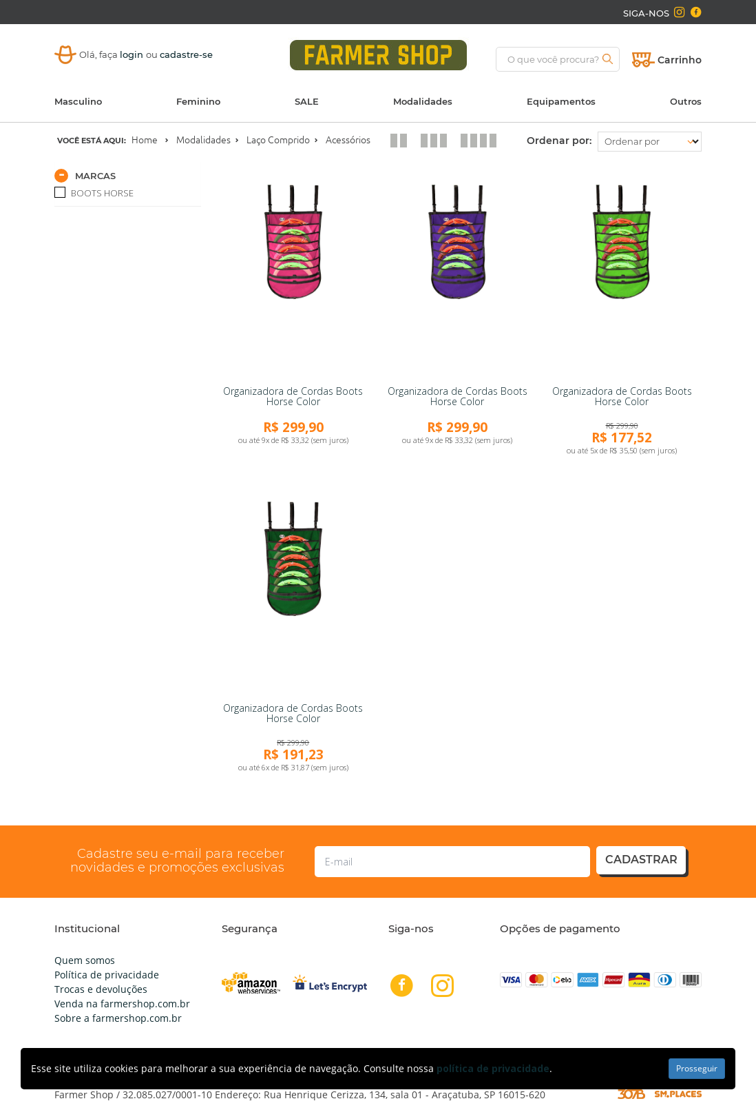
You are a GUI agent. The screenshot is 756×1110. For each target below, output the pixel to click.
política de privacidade (493, 1068)
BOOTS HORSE (101, 193)
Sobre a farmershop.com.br (118, 1018)
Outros (686, 101)
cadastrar (641, 859)
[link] (294, 275)
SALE (307, 101)
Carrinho (680, 60)
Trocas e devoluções (100, 989)
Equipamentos (561, 101)
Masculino (78, 101)
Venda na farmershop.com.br (122, 1003)
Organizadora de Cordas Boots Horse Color (293, 396)
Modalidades (422, 101)
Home (145, 139)
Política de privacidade (106, 974)
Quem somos (84, 960)
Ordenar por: (559, 140)
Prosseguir (696, 1068)
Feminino (198, 101)
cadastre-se (186, 54)
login (133, 54)
